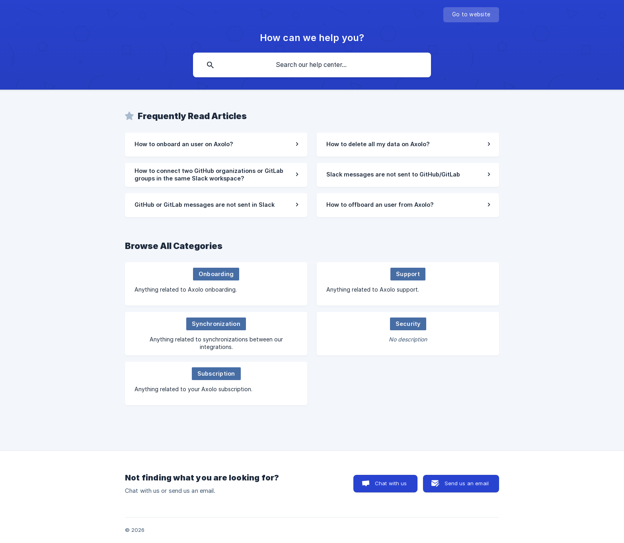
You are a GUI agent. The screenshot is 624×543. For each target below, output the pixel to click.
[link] (216, 145)
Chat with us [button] (391, 483)
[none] (471, 14)
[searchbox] (312, 65)
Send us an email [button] (467, 483)
